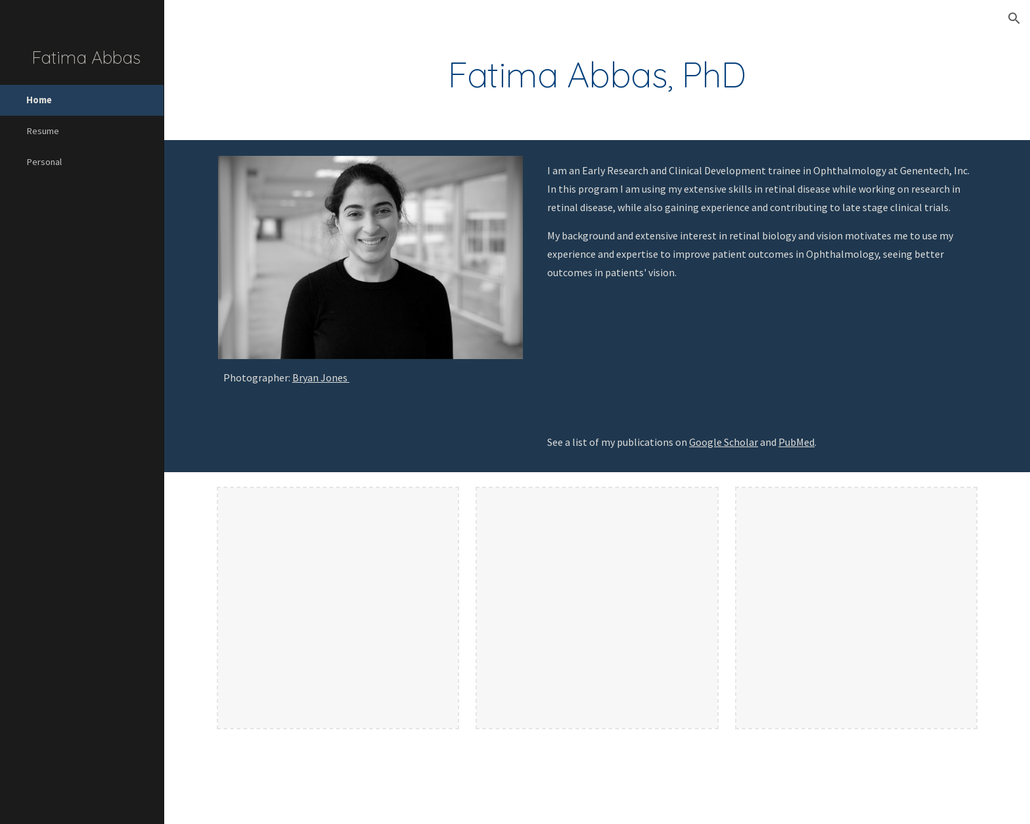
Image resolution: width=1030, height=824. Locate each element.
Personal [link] (44, 162)
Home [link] (39, 100)
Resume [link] (42, 131)
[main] (597, 74)
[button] (1014, 18)
